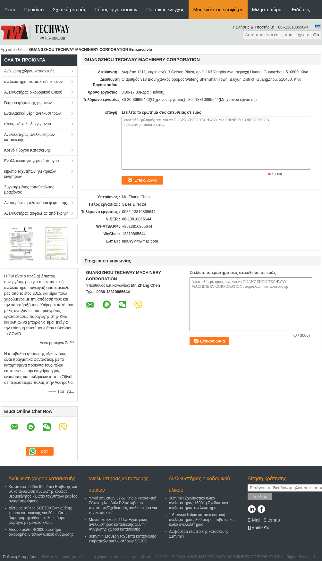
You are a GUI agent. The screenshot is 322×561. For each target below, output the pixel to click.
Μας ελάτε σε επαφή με (218, 9)
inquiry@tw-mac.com (140, 241)
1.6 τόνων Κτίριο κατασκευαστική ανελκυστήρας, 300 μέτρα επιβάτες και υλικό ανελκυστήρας (201, 520)
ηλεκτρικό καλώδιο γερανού (27, 124)
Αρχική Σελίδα (13, 49)
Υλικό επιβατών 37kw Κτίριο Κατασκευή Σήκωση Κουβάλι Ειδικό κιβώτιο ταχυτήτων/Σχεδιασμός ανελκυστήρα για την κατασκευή (123, 505)
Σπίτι (10, 9)
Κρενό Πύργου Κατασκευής (27, 150)
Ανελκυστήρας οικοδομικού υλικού (33, 92)
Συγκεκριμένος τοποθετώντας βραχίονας (29, 189)
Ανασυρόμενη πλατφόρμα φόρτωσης (35, 203)
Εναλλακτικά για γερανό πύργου (31, 161)
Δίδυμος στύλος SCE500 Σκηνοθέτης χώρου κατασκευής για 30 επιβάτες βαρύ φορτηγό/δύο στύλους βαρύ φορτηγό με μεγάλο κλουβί (40, 515)
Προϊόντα (34, 9)
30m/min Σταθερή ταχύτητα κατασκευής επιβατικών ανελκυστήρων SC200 (122, 538)
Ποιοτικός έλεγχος (165, 9)
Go (316, 34)
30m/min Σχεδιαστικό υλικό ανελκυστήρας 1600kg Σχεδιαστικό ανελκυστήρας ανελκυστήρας (198, 503)
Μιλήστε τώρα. (267, 9)
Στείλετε (259, 496)
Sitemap (271, 520)
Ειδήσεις (301, 9)
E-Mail (254, 520)
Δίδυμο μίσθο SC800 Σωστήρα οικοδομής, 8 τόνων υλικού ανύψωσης (41, 532)
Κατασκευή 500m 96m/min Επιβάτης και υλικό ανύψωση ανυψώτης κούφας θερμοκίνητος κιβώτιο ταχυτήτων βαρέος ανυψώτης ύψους (43, 493)
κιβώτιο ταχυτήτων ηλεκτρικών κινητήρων (30, 174)
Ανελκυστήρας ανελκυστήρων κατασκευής (29, 137)
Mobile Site (259, 528)
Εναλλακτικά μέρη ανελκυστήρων (32, 113)
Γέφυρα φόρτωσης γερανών (28, 103)
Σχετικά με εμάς (69, 9)
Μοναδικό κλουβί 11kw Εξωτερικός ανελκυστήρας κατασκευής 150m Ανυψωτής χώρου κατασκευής (118, 524)
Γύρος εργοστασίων (116, 9)
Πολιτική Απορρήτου (20, 557)
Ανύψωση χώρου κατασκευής (29, 71)
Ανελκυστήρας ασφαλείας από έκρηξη (36, 213)
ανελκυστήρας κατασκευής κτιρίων (33, 81)
